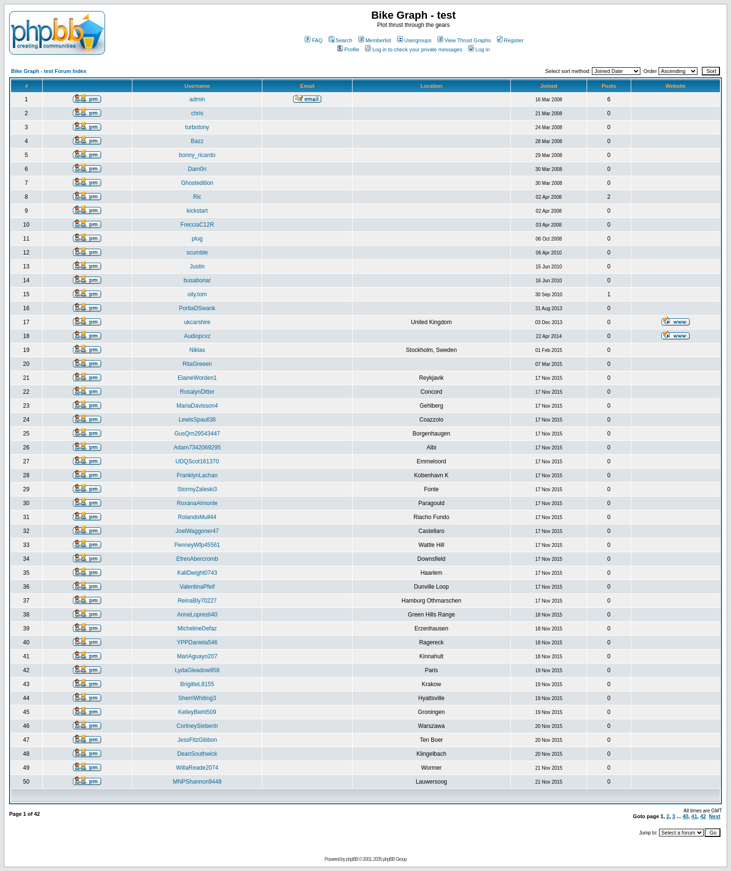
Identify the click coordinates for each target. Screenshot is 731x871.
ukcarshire (197, 322)
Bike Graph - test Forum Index (48, 71)
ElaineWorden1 (197, 378)
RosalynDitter (197, 391)
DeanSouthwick (197, 753)
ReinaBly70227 (196, 600)
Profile (348, 49)
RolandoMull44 (197, 517)
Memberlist (374, 40)
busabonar (197, 280)
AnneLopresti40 (197, 614)
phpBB (352, 859)
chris (197, 113)
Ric (197, 197)
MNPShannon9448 (197, 781)
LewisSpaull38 (196, 419)
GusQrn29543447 (197, 433)
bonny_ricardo (197, 155)
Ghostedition (197, 183)
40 (685, 816)
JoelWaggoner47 (197, 531)
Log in (479, 49)
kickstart (197, 210)
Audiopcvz (197, 336)
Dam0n (197, 169)
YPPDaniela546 (197, 642)
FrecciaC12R (197, 224)
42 (703, 816)
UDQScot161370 (197, 461)
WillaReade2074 (197, 767)
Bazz (197, 141)
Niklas (197, 350)
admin (197, 99)
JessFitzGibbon (197, 740)
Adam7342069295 (197, 447)
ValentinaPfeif (197, 586)
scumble (197, 252)
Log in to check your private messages (413, 49)
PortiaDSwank (197, 308)
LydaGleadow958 (197, 670)
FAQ (313, 40)
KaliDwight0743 (197, 572)
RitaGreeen (197, 364)
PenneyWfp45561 (197, 545)
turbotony (197, 127)
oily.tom (197, 294)
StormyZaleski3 (197, 489)
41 (694, 816)
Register (510, 40)
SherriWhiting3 (197, 698)
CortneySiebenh (197, 726)
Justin (196, 266)
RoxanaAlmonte (197, 503)
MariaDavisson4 (197, 405)
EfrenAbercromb (197, 559)
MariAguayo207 (197, 656)
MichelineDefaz (197, 628)
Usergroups (414, 40)
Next (714, 816)
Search (341, 40)
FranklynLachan (197, 475)
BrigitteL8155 (197, 684)
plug (197, 238)
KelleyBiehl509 (197, 712)
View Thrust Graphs (464, 40)
